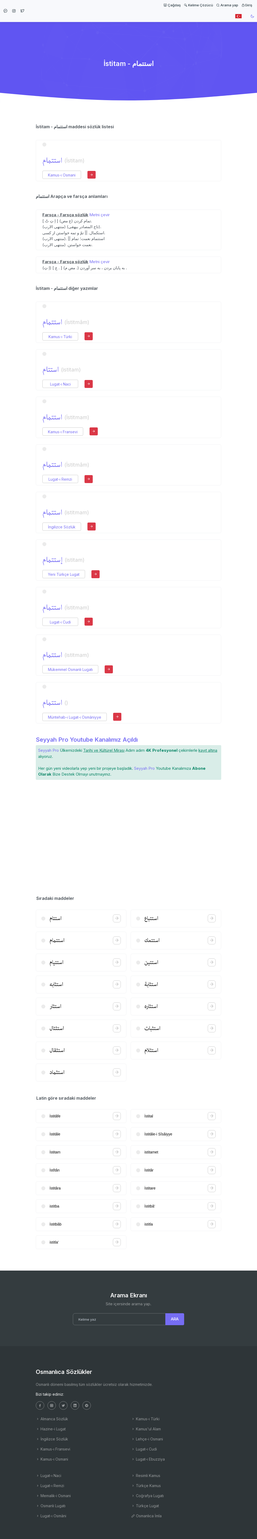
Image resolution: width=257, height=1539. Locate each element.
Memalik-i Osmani (53, 1495)
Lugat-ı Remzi (60, 479)
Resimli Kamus (145, 1475)
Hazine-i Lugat (51, 1429)
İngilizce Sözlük (62, 527)
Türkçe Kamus (146, 1485)
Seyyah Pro (48, 750)
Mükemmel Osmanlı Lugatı (70, 669)
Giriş (246, 5)
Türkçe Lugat (145, 1505)
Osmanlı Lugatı (50, 1505)
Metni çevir (99, 214)
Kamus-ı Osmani (62, 175)
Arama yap (227, 5)
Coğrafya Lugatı (147, 1495)
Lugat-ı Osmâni (51, 1516)
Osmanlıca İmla (146, 1516)
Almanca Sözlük (52, 1419)
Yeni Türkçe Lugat (63, 574)
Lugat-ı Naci (60, 384)
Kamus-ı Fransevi (63, 432)
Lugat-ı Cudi (60, 622)
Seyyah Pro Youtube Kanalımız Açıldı (87, 739)
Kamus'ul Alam (146, 1429)
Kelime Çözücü (198, 5)
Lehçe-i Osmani (147, 1439)
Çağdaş (172, 5)
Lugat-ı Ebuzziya (148, 1459)
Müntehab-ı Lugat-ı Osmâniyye (74, 717)
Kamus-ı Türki (60, 336)
